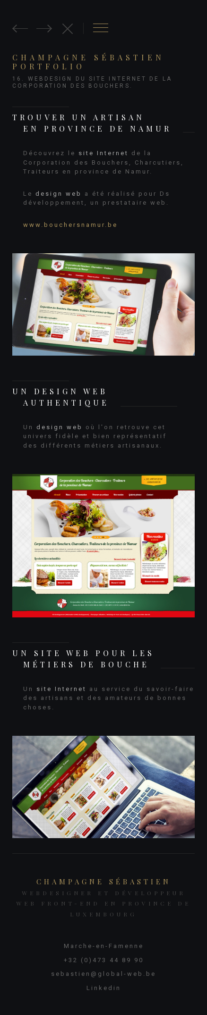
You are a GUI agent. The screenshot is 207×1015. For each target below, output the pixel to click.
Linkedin (103, 987)
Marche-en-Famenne (104, 945)
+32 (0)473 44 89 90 (104, 960)
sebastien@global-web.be (103, 973)
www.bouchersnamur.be (70, 224)
